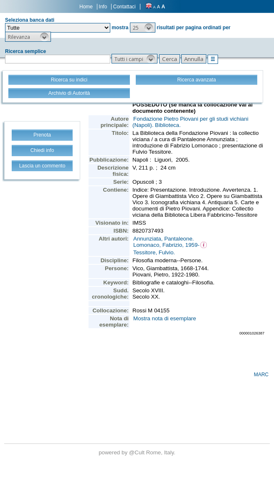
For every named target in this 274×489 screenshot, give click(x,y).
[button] (142, 28)
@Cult (137, 452)
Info (103, 7)
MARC (261, 375)
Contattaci (124, 7)
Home (86, 7)
